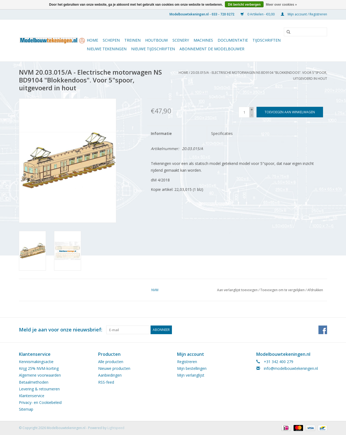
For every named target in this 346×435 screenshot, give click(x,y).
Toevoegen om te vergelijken (282, 290)
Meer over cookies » (281, 4)
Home (92, 40)
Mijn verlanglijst (190, 375)
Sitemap (26, 409)
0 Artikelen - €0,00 (258, 14)
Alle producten (110, 361)
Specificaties (222, 133)
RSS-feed (106, 382)
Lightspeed (115, 428)
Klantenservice (31, 395)
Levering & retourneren (39, 388)
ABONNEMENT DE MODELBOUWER (211, 48)
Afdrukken (315, 290)
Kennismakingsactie (36, 361)
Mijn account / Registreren (304, 14)
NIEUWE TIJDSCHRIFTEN (153, 48)
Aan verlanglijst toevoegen (237, 290)
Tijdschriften (266, 40)
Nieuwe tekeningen (107, 48)
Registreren (187, 361)
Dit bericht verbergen (244, 4)
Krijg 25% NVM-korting (39, 368)
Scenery (180, 40)
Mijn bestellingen (192, 368)
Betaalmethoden (33, 382)
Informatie (161, 133)
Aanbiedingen (110, 375)
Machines (203, 40)
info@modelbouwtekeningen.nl (291, 368)
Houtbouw (156, 40)
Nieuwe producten (114, 368)
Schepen (111, 40)
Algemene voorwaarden (40, 375)
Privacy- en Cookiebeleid (40, 402)
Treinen (132, 40)
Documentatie (233, 40)
